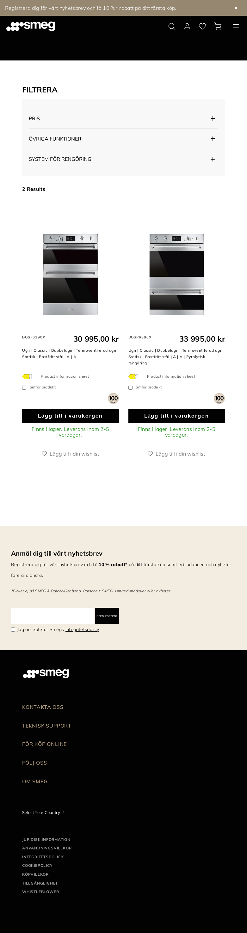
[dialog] (113, 397)
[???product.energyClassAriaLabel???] (28, 376)
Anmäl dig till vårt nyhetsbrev (57, 553)
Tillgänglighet (40, 883)
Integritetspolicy (43, 856)
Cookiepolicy (37, 865)
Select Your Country (41, 812)
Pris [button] (34, 118)
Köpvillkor (35, 874)
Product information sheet (65, 376)
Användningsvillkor (46, 848)
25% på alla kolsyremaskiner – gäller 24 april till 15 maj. (72, 8)
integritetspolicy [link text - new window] (82, 629)
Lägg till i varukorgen (70, 416)
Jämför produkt (41, 387)
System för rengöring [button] (60, 159)
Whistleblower (40, 891)
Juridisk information (46, 839)
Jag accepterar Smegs (58, 629)
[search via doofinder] (172, 26)
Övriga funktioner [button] (55, 139)
